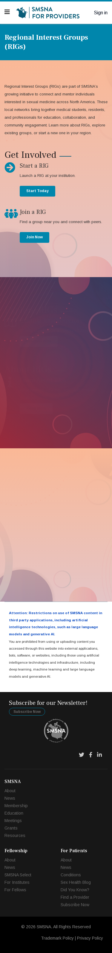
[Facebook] (90, 755)
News (9, 798)
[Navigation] (7, 12)
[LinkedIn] (99, 755)
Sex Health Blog (76, 882)
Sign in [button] (101, 12)
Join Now (34, 237)
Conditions (71, 874)
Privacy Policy (90, 938)
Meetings (13, 820)
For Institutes (17, 882)
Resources (14, 835)
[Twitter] (81, 755)
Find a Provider (75, 897)
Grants (11, 828)
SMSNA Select (17, 874)
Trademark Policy (57, 938)
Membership (16, 805)
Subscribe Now (27, 712)
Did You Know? (75, 889)
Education (13, 813)
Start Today (37, 191)
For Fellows (15, 889)
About (10, 790)
